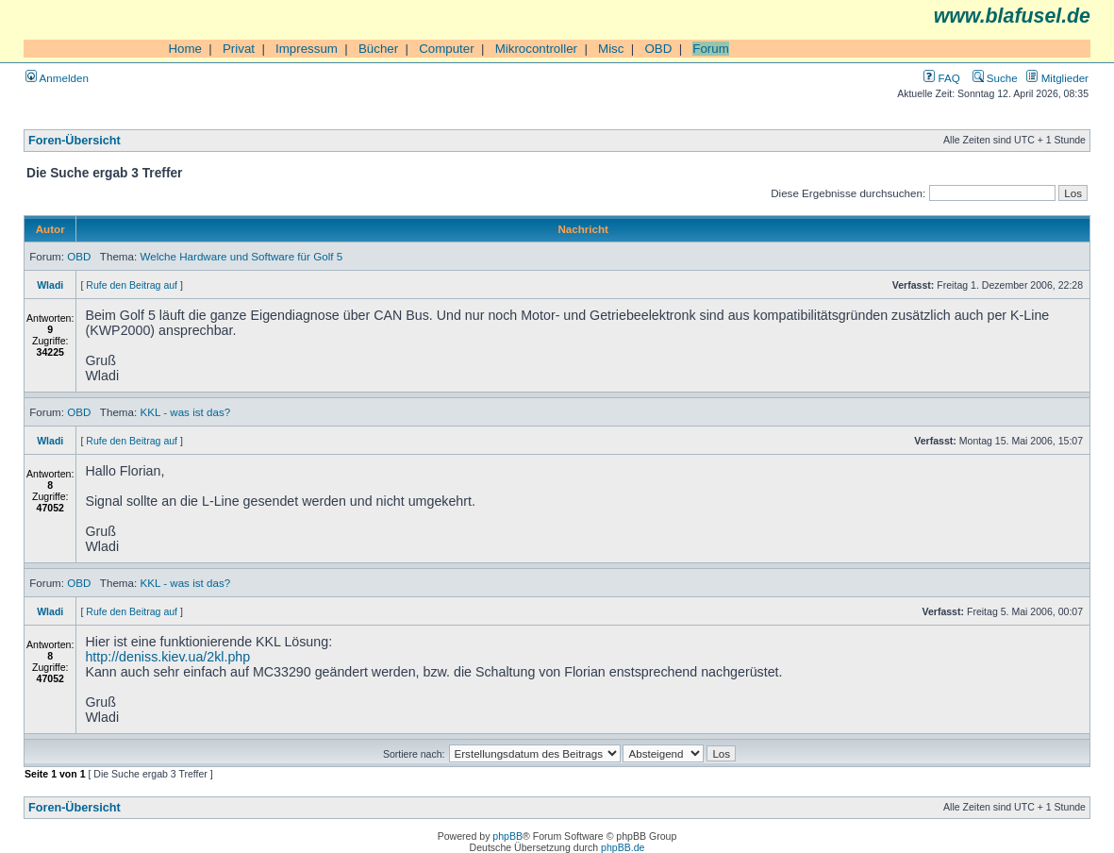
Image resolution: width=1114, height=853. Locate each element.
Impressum (306, 49)
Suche (995, 78)
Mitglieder (1057, 78)
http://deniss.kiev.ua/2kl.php (167, 656)
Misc (611, 49)
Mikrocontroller (536, 49)
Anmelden (57, 78)
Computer (446, 49)
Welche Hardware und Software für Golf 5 (241, 256)
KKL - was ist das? (185, 412)
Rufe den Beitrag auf (131, 285)
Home (185, 49)
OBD (658, 49)
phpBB (507, 836)
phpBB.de (622, 847)
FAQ (941, 78)
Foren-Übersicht (74, 140)
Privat (239, 49)
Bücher (378, 49)
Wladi (50, 285)
